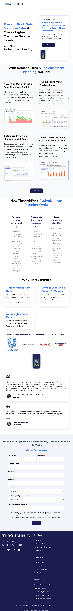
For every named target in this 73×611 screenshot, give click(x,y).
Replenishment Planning (42, 599)
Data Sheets (38, 550)
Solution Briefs (39, 573)
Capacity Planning (40, 566)
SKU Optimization (40, 588)
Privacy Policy (52, 605)
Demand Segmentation (42, 595)
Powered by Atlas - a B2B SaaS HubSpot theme (36, 610)
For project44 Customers (42, 547)
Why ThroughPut (40, 543)
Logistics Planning (40, 569)
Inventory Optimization (42, 592)
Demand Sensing (40, 562)
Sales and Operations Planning (44, 585)
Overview (37, 540)
